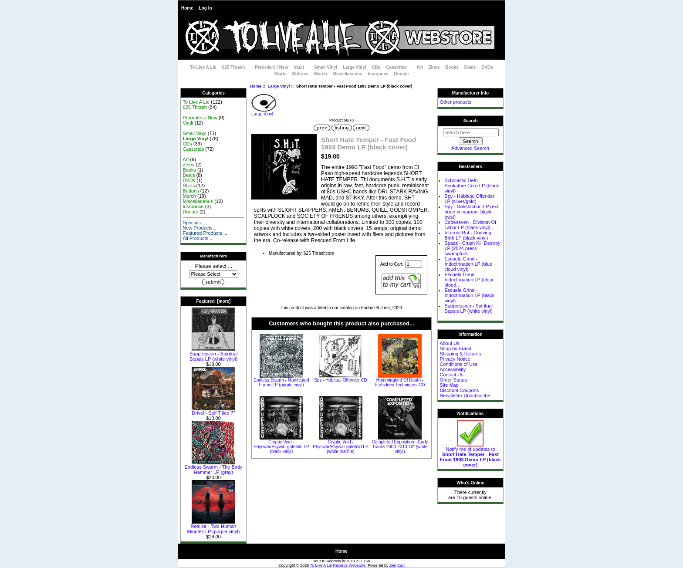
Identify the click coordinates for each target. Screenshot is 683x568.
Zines (434, 67)
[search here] (471, 132)
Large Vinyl (278, 86)
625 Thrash (233, 67)
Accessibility (453, 369)
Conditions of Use (458, 364)
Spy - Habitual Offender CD (340, 380)
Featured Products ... (205, 233)
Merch (320, 73)
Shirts (280, 73)
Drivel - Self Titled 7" (213, 411)
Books (452, 67)
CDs (376, 67)
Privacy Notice (455, 359)
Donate (401, 73)
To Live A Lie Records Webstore (337, 565)
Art (419, 67)
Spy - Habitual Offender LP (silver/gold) (469, 198)
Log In (205, 8)
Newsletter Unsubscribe (465, 395)
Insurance (378, 73)
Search (470, 120)
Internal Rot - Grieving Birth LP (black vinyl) (467, 235)
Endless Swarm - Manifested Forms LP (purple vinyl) (281, 382)
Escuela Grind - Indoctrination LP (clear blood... (469, 279)
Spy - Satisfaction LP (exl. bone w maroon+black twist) (471, 212)
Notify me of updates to (470, 454)
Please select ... (213, 266)
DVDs (487, 67)
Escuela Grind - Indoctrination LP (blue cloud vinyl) (468, 264)
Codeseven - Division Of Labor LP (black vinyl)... (470, 225)
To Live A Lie (203, 67)
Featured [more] (213, 301)
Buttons (300, 73)
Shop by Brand (455, 348)
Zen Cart (397, 565)
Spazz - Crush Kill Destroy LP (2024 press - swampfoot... (472, 248)
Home (187, 8)
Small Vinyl (325, 67)
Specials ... (194, 222)
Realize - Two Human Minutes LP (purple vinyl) (213, 526)
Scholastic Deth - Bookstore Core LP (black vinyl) (471, 185)
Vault (299, 67)
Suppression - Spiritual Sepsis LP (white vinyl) (213, 354)
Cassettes (396, 67)
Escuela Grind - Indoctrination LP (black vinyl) (469, 295)
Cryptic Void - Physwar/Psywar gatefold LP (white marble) (340, 447)
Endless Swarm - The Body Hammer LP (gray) (213, 467)
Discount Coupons (459, 390)
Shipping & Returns (460, 353)
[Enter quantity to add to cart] (413, 264)
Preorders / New (271, 67)
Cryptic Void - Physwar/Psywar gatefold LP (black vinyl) (281, 447)
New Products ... (200, 227)
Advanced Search (470, 148)
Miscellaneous (347, 73)
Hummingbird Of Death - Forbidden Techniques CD (400, 382)
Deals (470, 67)
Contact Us (451, 374)
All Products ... (198, 238)
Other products (455, 102)
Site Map (449, 385)
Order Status (453, 379)
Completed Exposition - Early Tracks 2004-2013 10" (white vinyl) (400, 447)
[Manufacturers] (213, 273)
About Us (449, 343)
